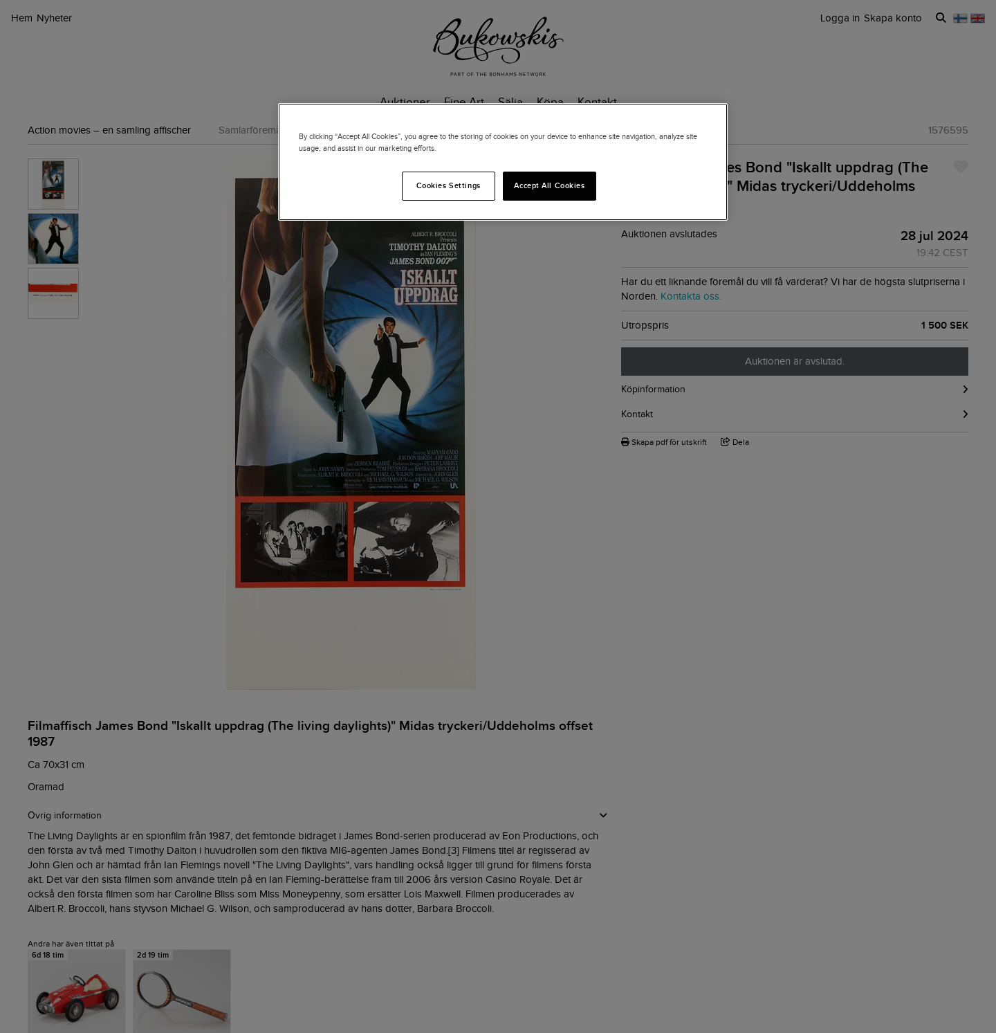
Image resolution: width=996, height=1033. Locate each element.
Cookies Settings (448, 185)
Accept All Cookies (549, 185)
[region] (503, 162)
